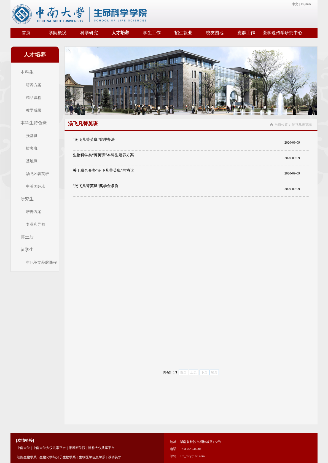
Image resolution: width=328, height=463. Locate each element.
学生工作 (152, 32)
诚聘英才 (114, 457)
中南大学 (23, 448)
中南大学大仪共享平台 (49, 448)
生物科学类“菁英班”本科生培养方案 (103, 155)
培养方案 (33, 85)
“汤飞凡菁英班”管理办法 (94, 140)
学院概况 (57, 32)
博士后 (27, 237)
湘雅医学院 (77, 448)
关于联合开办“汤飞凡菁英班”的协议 (103, 170)
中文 (295, 4)
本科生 (27, 72)
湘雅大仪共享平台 (101, 448)
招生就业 (183, 32)
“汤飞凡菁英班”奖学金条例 (96, 186)
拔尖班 (31, 148)
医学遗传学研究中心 (282, 32)
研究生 (27, 198)
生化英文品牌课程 (41, 262)
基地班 (31, 161)
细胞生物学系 (27, 457)
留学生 (27, 249)
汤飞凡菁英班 (37, 173)
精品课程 (33, 97)
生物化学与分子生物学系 (57, 457)
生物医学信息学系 (92, 457)
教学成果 (33, 110)
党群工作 (246, 32)
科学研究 (89, 32)
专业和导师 (35, 224)
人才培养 (120, 32)
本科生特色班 (33, 122)
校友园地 (215, 32)
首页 (26, 32)
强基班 (31, 135)
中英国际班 (35, 186)
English (306, 4)
